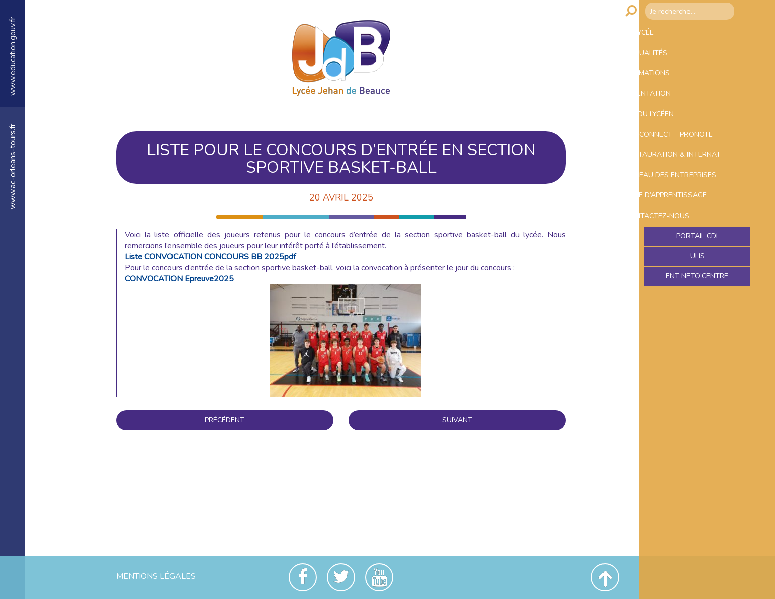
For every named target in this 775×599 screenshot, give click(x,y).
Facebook (303, 577)
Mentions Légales (156, 576)
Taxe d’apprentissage (692, 271)
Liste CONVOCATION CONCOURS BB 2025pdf (210, 256)
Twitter (341, 577)
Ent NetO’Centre (697, 367)
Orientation (670, 115)
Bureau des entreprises (671, 239)
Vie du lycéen (673, 142)
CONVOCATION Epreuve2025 (179, 278)
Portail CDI (697, 324)
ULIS (697, 345)
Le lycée (661, 35)
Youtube (379, 577)
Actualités (668, 62)
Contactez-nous (680, 298)
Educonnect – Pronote (694, 168)
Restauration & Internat (678, 200)
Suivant (457, 420)
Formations (670, 88)
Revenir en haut (605, 577)
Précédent (224, 420)
